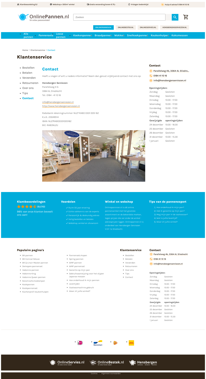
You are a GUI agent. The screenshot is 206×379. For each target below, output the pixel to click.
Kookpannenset (29, 288)
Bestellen (129, 255)
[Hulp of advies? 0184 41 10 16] (175, 4)
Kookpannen (28, 284)
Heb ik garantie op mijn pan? (170, 211)
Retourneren (131, 266)
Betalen (129, 259)
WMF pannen (75, 262)
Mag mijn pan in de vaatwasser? (172, 214)
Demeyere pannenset (32, 266)
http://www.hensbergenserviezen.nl (61, 106)
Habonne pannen (30, 270)
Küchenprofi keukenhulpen (35, 291)
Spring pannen (76, 259)
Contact (51, 50)
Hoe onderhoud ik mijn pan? (170, 207)
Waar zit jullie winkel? (167, 222)
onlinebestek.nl (126, 27)
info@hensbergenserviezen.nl (58, 102)
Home (25, 50)
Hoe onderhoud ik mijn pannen (84, 280)
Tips (127, 273)
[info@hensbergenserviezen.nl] (167, 80)
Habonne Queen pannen (34, 277)
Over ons (129, 270)
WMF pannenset (77, 266)
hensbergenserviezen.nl (174, 27)
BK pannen (27, 255)
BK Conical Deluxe (31, 259)
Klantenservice (38, 50)
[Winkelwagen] (185, 17)
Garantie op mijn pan (79, 270)
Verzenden (130, 262)
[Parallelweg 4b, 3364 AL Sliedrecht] (169, 71)
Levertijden (74, 284)
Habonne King (29, 273)
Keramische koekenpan (33, 281)
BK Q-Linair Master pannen (35, 262)
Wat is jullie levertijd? (166, 218)
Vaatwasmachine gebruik (81, 287)
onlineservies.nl (148, 27)
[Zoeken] (119, 17)
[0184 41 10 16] (158, 75)
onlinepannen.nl (103, 27)
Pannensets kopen (78, 255)
